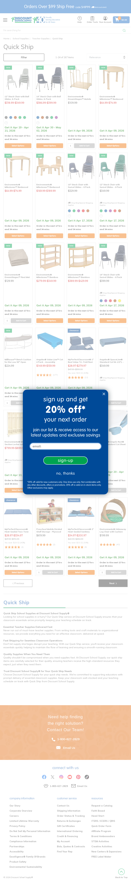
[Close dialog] (103, 393)
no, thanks (65, 473)
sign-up (65, 460)
